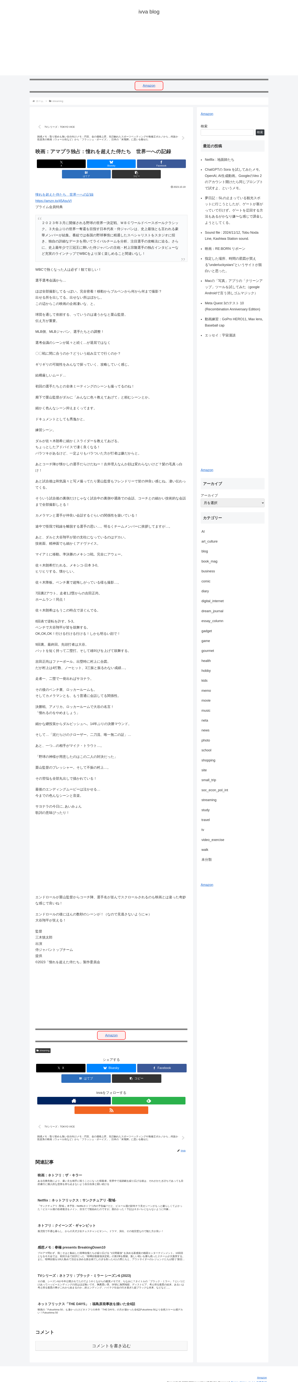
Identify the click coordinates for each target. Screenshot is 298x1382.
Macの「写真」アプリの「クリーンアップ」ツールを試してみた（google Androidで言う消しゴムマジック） (234, 287)
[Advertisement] (144, 48)
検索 (204, 126)
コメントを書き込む (111, 1340)
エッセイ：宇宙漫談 (220, 335)
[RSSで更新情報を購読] (120, 1091)
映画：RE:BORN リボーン (225, 249)
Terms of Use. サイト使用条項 (249, 1376)
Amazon (149, 86)
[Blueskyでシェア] (86, 164)
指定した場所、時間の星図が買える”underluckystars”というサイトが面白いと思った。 (233, 265)
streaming (42, 1041)
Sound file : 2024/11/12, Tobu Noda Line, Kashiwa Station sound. (231, 236)
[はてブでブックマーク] (137, 164)
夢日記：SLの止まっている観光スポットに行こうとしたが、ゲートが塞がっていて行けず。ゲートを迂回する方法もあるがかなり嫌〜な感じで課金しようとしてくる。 (234, 210)
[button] (162, 164)
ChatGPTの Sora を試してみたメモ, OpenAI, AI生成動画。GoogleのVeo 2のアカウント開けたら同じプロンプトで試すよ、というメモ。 (234, 179)
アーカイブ (209, 495)
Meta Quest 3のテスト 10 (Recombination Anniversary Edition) (232, 306)
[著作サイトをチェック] (102, 1091)
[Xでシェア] (60, 164)
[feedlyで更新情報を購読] (111, 1091)
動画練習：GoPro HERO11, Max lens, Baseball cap (234, 322)
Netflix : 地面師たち (219, 160)
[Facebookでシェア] (111, 164)
